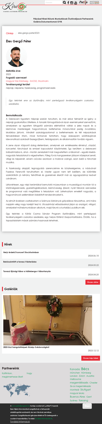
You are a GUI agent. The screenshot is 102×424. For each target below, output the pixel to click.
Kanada (75, 369)
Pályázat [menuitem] (37, 19)
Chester (93, 382)
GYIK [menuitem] (59, 21)
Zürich (82, 375)
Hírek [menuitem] (44, 19)
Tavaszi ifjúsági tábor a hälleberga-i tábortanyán (27, 271)
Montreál (74, 389)
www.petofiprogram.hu (21, 406)
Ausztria (90, 375)
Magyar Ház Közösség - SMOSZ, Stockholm (27, 81)
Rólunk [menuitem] (51, 19)
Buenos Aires (77, 396)
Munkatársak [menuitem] (61, 19)
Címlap (9, 33)
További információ (20, 422)
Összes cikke (92, 282)
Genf (89, 396)
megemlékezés (79, 382)
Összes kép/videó (90, 358)
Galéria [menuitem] (37, 21)
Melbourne (75, 379)
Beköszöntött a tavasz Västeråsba (19, 261)
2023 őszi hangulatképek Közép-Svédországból (26, 347)
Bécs (85, 368)
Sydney (73, 400)
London (74, 375)
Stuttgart (85, 389)
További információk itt (43, 418)
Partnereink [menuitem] (87, 19)
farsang (83, 400)
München (75, 372)
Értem (87, 406)
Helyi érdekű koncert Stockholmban (21, 252)
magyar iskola (77, 393)
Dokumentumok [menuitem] (49, 21)
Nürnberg (86, 372)
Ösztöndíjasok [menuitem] (75, 19)
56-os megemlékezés (80, 386)
